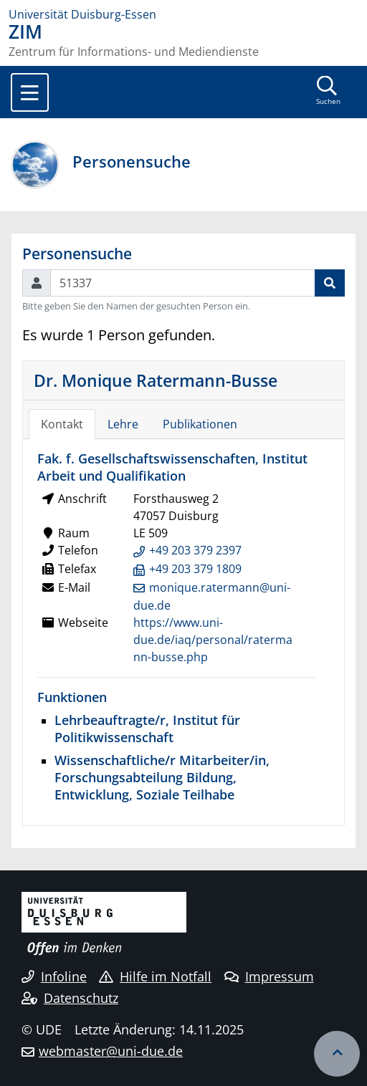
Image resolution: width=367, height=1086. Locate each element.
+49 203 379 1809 (195, 569)
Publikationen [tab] (200, 424)
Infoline (54, 976)
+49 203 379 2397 (195, 550)
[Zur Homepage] (183, 14)
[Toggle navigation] (30, 92)
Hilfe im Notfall (155, 976)
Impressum (269, 976)
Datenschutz (70, 997)
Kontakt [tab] (62, 424)
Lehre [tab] (123, 424)
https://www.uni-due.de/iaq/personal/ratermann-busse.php (212, 640)
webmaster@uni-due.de (111, 1050)
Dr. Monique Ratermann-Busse (155, 380)
